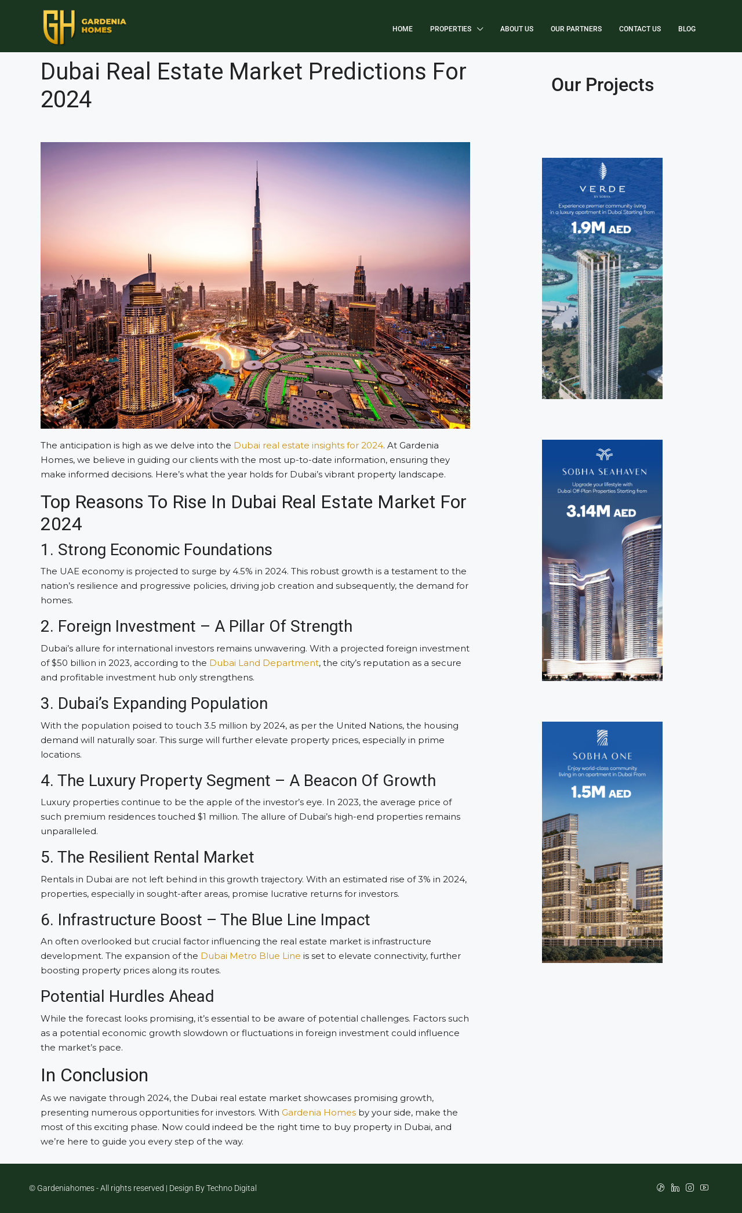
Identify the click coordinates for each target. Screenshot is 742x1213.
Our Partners (576, 29)
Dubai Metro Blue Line (251, 955)
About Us (516, 29)
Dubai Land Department (264, 662)
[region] (371, 1178)
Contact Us (640, 29)
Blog (687, 29)
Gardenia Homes (319, 1112)
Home (402, 29)
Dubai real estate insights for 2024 (308, 445)
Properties (450, 29)
